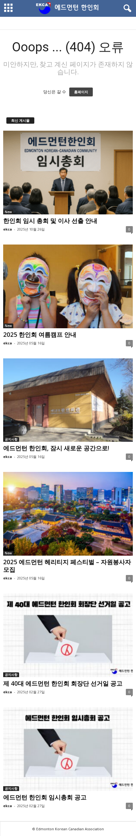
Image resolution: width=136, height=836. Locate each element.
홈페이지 (81, 92)
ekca (7, 229)
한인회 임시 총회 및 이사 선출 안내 (50, 221)
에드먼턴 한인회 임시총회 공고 (44, 797)
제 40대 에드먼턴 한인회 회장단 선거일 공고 (62, 683)
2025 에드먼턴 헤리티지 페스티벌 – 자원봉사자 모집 (67, 566)
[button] (126, 9)
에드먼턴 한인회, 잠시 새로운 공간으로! (56, 448)
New (8, 212)
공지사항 (11, 439)
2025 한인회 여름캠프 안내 (39, 334)
